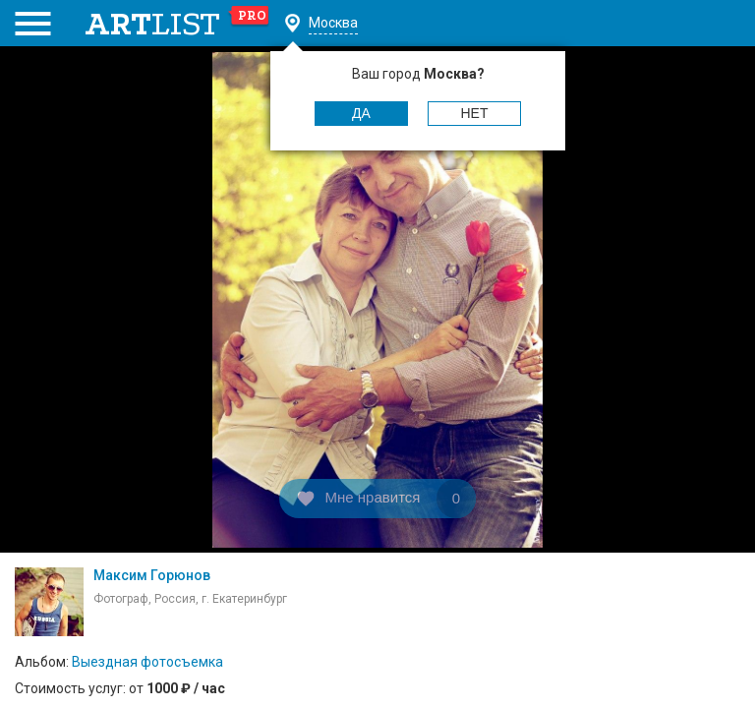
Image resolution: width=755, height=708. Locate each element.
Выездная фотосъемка (147, 662)
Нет (475, 113)
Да (361, 113)
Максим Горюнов (151, 575)
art (177, 23)
